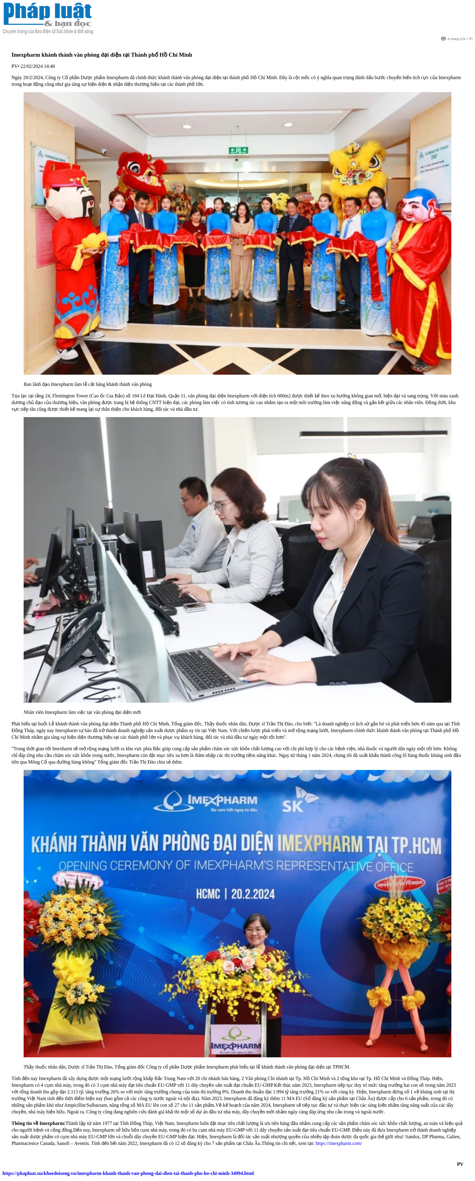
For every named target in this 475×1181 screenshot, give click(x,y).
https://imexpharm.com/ (339, 1143)
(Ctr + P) (457, 39)
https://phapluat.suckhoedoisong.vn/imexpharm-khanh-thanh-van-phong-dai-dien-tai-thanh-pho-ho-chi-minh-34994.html (128, 1173)
